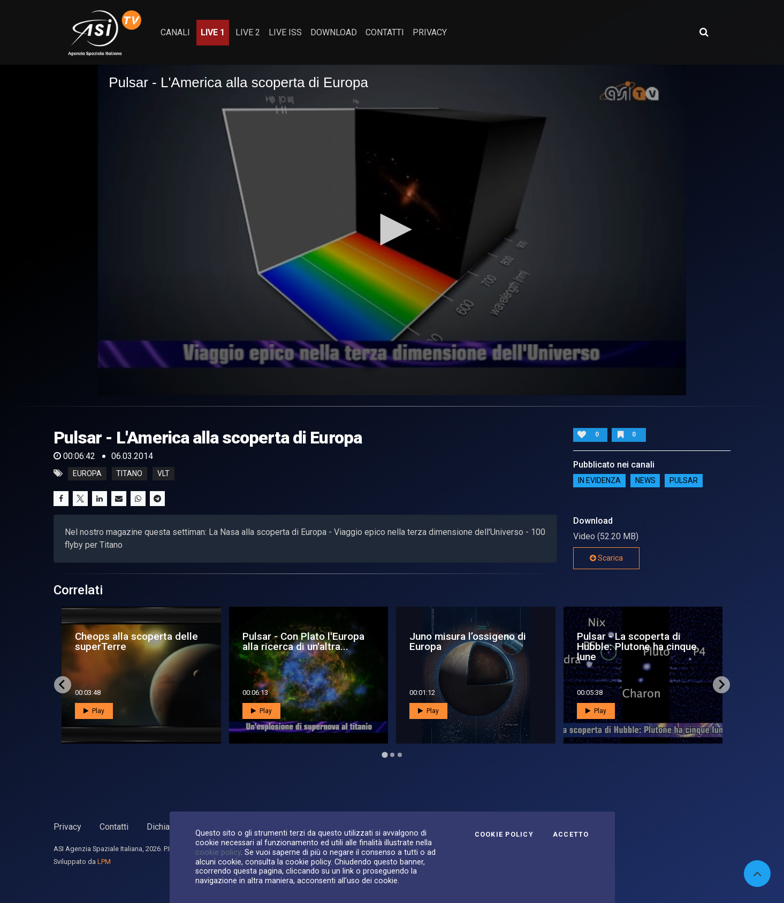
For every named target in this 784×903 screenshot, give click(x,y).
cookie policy (218, 852)
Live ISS (285, 32)
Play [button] (93, 711)
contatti (385, 32)
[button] (392, 229)
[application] (392, 230)
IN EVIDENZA (599, 481)
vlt (163, 473)
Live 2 (247, 32)
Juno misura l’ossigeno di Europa (467, 641)
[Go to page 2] (392, 755)
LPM (104, 862)
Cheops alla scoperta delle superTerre (136, 641)
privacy (430, 32)
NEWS (645, 481)
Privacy (67, 827)
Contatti (114, 827)
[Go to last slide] (62, 684)
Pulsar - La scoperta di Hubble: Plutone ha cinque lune (637, 646)
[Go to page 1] (384, 754)
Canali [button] (175, 32)
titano (129, 473)
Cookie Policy (504, 834)
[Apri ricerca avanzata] (703, 32)
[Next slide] (721, 684)
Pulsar (683, 481)
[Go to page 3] (400, 755)
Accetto (571, 834)
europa (87, 473)
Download (333, 32)
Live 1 (213, 32)
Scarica (606, 558)
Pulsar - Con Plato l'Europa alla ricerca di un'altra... (303, 641)
